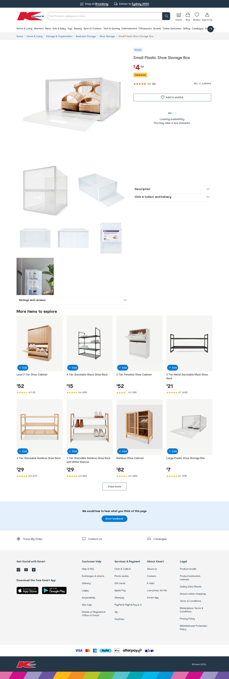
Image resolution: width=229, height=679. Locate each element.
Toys (70, 28)
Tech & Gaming (111, 28)
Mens (48, 28)
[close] (130, 13)
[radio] (73, 104)
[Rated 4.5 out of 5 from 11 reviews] (40, 392)
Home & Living (24, 28)
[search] (166, 16)
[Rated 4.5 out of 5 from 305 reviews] (139, 476)
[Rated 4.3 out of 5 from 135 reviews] (139, 392)
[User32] (207, 16)
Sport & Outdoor (92, 28)
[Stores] (179, 16)
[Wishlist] (197, 16)
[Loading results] (172, 113)
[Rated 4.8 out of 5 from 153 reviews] (89, 476)
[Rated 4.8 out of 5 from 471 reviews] (40, 476)
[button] (114, 28)
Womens (39, 28)
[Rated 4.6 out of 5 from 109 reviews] (89, 392)
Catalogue (198, 28)
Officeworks (145, 28)
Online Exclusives (172, 28)
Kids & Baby (59, 28)
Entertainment (129, 28)
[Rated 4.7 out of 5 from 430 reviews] (189, 392)
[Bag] (188, 16)
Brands (157, 28)
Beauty (78, 28)
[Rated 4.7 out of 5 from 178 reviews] (189, 476)
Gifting (186, 28)
